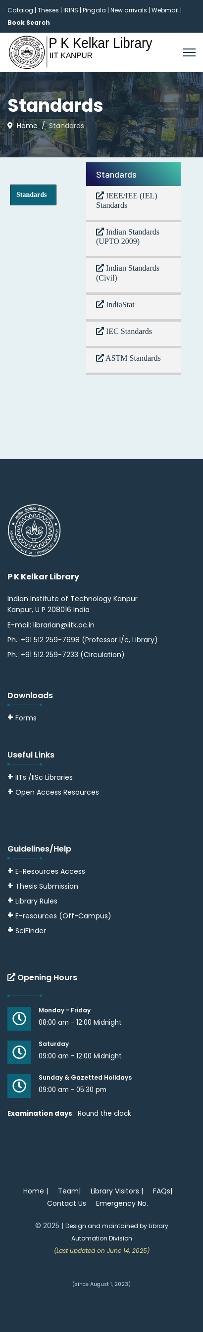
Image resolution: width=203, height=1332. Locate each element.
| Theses (46, 10)
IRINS (71, 10)
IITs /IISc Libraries (44, 777)
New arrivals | (131, 10)
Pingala (94, 10)
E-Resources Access (50, 871)
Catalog (20, 10)
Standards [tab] (31, 194)
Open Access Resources (57, 792)
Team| (69, 1191)
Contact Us (66, 1203)
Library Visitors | (117, 1191)
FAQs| (162, 1191)
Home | (35, 1191)
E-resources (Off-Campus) (63, 916)
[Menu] (189, 52)
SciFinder (26, 931)
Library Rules (32, 901)
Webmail (165, 10)
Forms (22, 718)
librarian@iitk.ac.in (64, 625)
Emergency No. (122, 1203)
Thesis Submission (46, 886)
